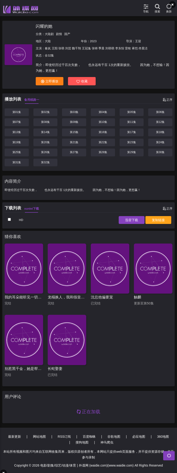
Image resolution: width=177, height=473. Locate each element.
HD (21, 220)
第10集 (103, 122)
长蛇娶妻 (55, 369)
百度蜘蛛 (89, 436)
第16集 (103, 132)
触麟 (137, 297)
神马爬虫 (106, 442)
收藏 (82, 81)
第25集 (16, 152)
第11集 (131, 122)
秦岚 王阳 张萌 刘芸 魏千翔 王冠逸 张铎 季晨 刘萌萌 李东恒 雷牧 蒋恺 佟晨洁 (96, 48)
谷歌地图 (113, 436)
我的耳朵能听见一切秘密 (24, 297)
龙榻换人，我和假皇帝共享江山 (67, 297)
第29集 (131, 152)
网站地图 (39, 436)
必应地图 (138, 436)
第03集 (74, 112)
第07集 (16, 122)
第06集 (160, 112)
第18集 (160, 132)
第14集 (45, 132)
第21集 (74, 142)
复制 (158, 220)
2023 (93, 41)
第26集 (45, 152)
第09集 (74, 122)
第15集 (74, 132)
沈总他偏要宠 (102, 297)
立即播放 (49, 81)
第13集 (16, 132)
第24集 (160, 142)
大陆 (48, 41)
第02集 (45, 112)
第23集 (131, 142)
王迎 (138, 41)
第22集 (103, 142)
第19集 (16, 142)
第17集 (131, 132)
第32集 (45, 162)
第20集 (45, 142)
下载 (131, 220)
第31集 (16, 162)
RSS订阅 (64, 436)
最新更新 (14, 436)
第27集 (74, 152)
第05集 (131, 112)
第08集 (45, 122)
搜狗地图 (82, 442)
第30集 (160, 152)
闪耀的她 (44, 26)
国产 (67, 34)
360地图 (163, 436)
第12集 (160, 122)
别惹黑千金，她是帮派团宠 (24, 369)
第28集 (103, 152)
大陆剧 (49, 34)
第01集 (16, 112)
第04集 (103, 112)
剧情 (59, 34)
